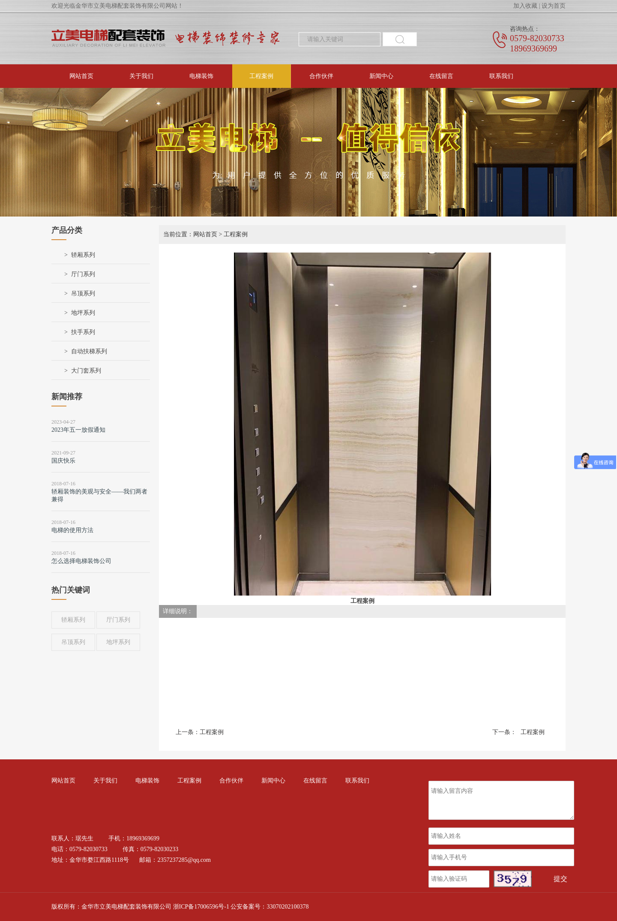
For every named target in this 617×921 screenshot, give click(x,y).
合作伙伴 (321, 76)
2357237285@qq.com (184, 860)
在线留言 (441, 76)
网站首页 (81, 76)
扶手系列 (83, 332)
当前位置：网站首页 (190, 234)
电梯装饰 (201, 76)
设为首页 (554, 6)
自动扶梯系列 (89, 351)
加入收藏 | (526, 6)
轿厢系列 (83, 255)
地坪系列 (83, 313)
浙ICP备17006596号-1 (201, 906)
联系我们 (501, 76)
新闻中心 (381, 76)
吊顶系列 (83, 293)
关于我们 (141, 76)
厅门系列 (83, 274)
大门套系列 (86, 370)
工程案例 (261, 76)
